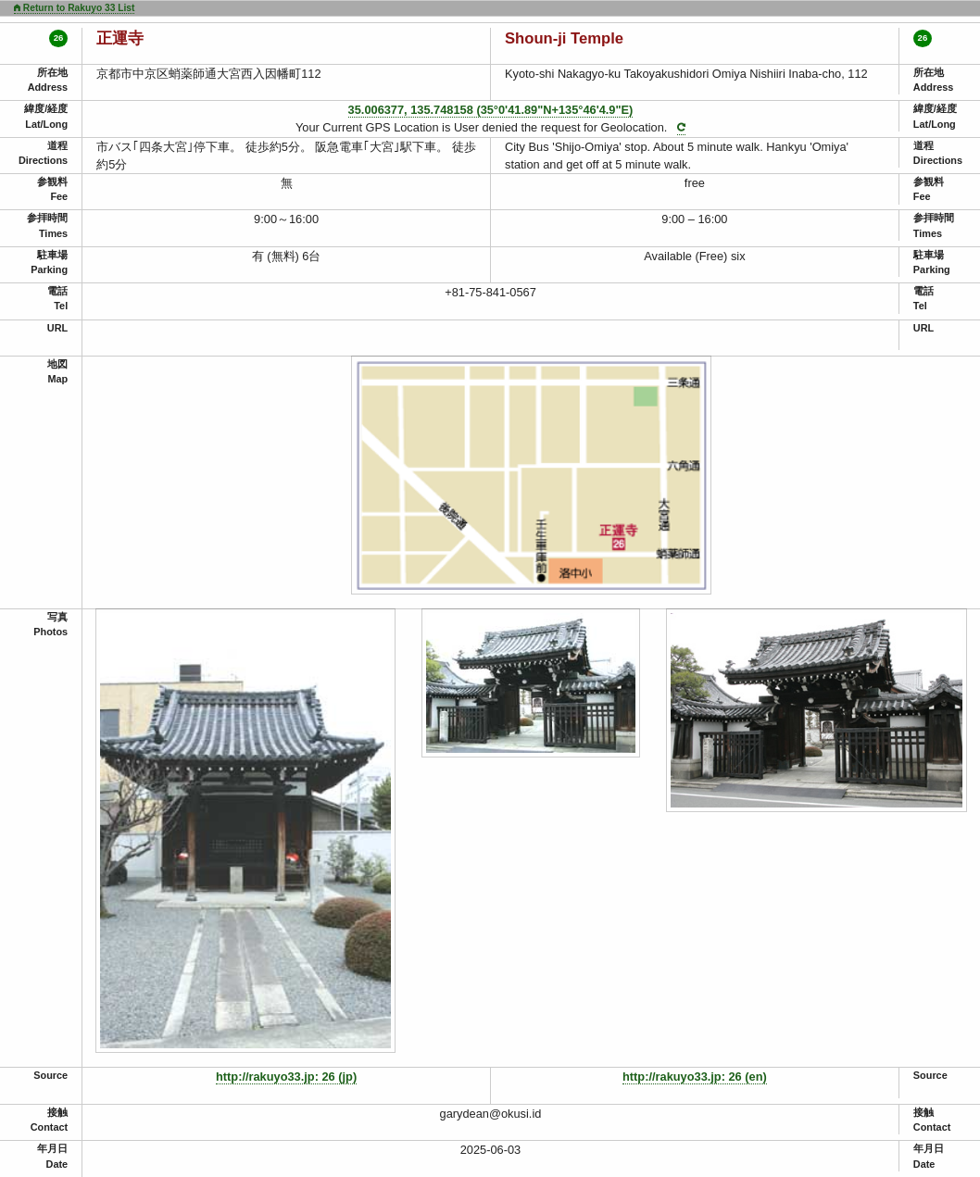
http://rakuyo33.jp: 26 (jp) (286, 1076)
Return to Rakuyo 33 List (74, 8)
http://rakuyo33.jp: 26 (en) (694, 1076)
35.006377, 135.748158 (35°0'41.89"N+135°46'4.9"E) (491, 110)
